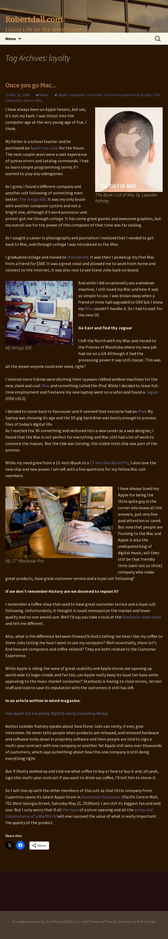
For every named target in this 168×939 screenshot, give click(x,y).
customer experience (121, 94)
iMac (89, 308)
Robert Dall (146, 921)
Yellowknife (77, 257)
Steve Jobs (33, 100)
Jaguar (152, 392)
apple (62, 94)
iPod (142, 411)
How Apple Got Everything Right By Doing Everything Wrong (56, 713)
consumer (94, 94)
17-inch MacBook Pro (109, 462)
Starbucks (13, 100)
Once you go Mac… (30, 85)
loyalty (146, 94)
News (44, 94)
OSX (156, 94)
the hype (70, 809)
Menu (10, 38)
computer (77, 94)
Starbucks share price (141, 617)
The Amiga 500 (32, 199)
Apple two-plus (44, 147)
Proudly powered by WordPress (38, 921)
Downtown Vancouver (101, 797)
